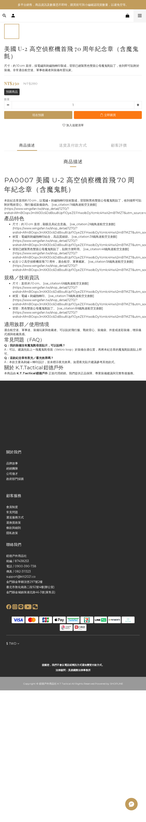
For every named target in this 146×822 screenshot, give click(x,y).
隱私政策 (12, 533)
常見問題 (12, 512)
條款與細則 (13, 528)
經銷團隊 (12, 468)
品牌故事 (12, 463)
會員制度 (12, 507)
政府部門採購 (15, 479)
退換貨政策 (13, 522)
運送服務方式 (15, 517)
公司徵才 (12, 474)
